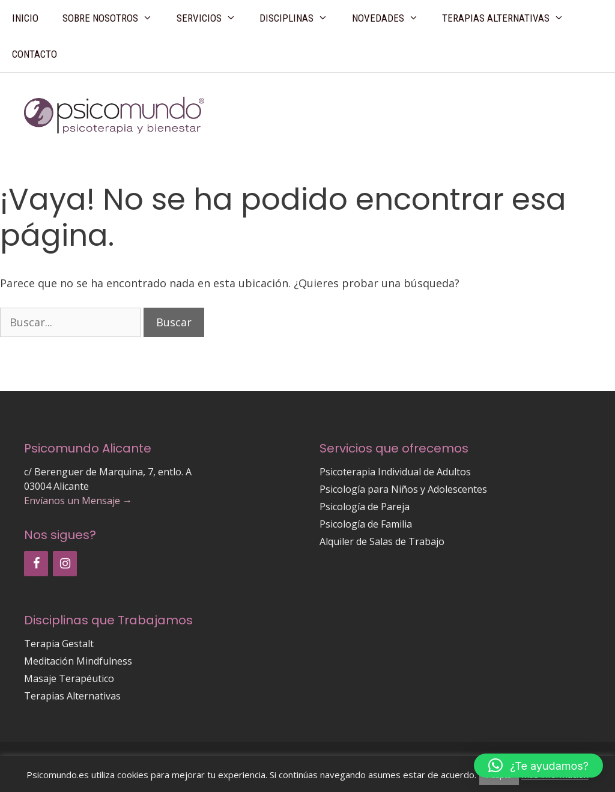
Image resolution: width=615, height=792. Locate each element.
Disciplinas (299, 18)
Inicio (25, 18)
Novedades (391, 18)
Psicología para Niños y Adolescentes (403, 489)
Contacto (34, 54)
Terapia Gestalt (59, 643)
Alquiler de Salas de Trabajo (382, 541)
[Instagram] (65, 563)
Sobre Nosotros (113, 18)
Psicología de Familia (366, 524)
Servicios (212, 18)
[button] (538, 766)
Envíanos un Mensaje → (78, 500)
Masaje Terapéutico (69, 678)
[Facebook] (36, 563)
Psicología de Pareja (365, 506)
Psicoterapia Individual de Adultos (395, 471)
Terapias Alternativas (509, 18)
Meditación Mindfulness (78, 661)
